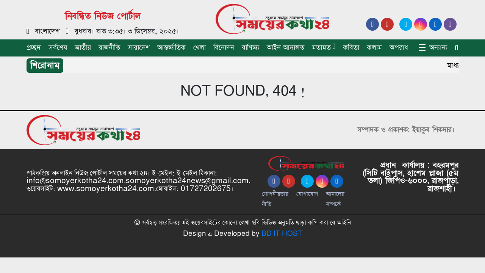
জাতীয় (83, 47)
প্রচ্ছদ (34, 47)
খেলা (199, 47)
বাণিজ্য (250, 47)
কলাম (374, 47)
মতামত (321, 47)
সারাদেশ (139, 47)
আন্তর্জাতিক (171, 47)
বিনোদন (223, 47)
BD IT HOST (281, 233)
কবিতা (351, 47)
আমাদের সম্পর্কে (335, 199)
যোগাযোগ (307, 194)
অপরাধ (399, 47)
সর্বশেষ (57, 47)
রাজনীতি (109, 47)
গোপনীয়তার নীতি (275, 199)
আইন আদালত (285, 47)
